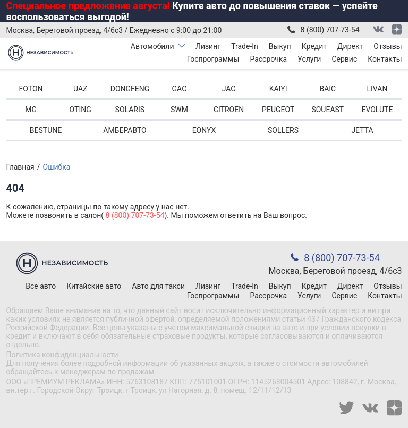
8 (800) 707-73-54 (330, 30)
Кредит (314, 46)
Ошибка (57, 167)
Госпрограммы (213, 59)
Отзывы (387, 46)
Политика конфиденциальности (62, 354)
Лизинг (208, 46)
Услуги (309, 59)
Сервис (344, 59)
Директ (350, 46)
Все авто (41, 286)
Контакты (385, 59)
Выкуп (280, 46)
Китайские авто (93, 286)
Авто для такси (158, 286)
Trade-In (244, 46)
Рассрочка (268, 59)
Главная (20, 167)
